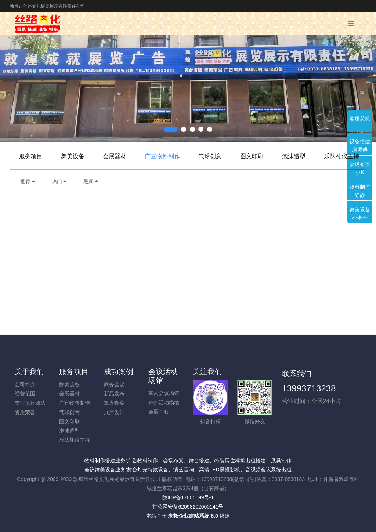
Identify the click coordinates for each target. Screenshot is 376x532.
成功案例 (118, 372)
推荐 (28, 181)
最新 (91, 181)
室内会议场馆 (163, 393)
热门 (59, 181)
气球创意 (210, 156)
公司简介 (25, 384)
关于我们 (29, 372)
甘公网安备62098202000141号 (187, 507)
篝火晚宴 (114, 403)
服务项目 (31, 156)
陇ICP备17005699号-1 (188, 497)
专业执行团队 (30, 403)
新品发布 (114, 394)
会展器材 (114, 156)
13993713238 (309, 388)
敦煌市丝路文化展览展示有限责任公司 (47, 6)
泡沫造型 (294, 156)
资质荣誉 (25, 412)
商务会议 (114, 384)
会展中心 (158, 412)
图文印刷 (252, 156)
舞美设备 (72, 156)
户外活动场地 (163, 402)
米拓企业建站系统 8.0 (193, 516)
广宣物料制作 (162, 156)
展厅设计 (114, 412)
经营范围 (25, 394)
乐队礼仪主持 (341, 156)
